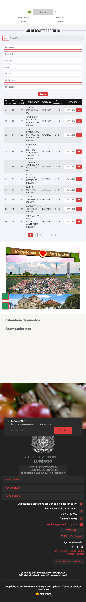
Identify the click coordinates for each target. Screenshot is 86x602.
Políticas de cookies (75, 554)
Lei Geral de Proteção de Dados (68, 561)
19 (51, 235)
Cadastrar (63, 430)
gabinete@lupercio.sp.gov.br (62, 524)
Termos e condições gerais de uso (69, 551)
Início (6, 38)
